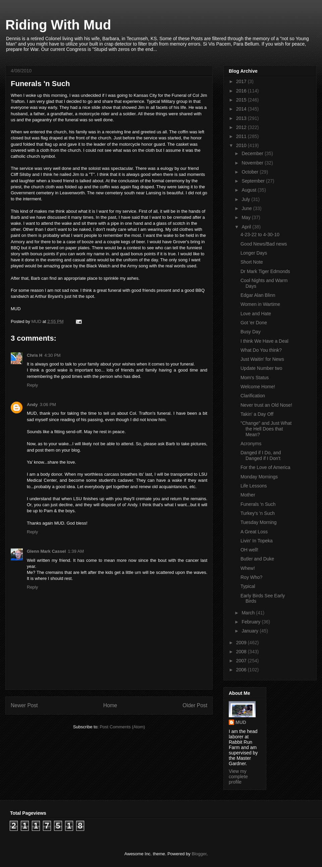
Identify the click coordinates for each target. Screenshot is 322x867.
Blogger (199, 853)
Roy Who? (251, 577)
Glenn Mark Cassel (46, 551)
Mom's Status (254, 377)
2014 (242, 109)
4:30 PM (52, 355)
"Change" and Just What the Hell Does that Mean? (265, 428)
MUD (240, 722)
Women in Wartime (260, 304)
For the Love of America (265, 467)
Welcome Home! (257, 386)
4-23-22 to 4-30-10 (259, 234)
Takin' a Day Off (256, 414)
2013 (242, 118)
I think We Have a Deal (264, 341)
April (246, 226)
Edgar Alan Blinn (257, 295)
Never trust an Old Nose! (266, 405)
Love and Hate (255, 313)
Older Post (194, 705)
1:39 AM (76, 551)
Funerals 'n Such (258, 504)
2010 (242, 145)
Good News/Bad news (263, 244)
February (251, 621)
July (246, 199)
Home (110, 705)
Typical (247, 586)
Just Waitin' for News (262, 359)
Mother (247, 494)
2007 (242, 660)
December (252, 153)
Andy (32, 404)
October (250, 172)
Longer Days (253, 253)
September (253, 181)
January (250, 630)
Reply (32, 385)
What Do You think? (261, 350)
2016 (242, 90)
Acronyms (250, 443)
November (252, 162)
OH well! (249, 549)
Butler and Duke (257, 558)
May (246, 217)
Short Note (251, 262)
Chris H (34, 355)
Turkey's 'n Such (257, 513)
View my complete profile (238, 777)
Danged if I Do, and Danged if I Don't (260, 455)
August (249, 190)
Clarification (252, 395)
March (248, 612)
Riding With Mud (58, 24)
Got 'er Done (253, 322)
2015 (242, 100)
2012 (242, 127)
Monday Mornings (259, 476)
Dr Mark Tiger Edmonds (265, 271)
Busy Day (250, 331)
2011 (242, 136)
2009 (242, 642)
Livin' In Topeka (256, 540)
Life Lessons (253, 485)
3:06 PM (48, 404)
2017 (242, 81)
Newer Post (24, 705)
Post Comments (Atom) (122, 726)
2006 (242, 669)
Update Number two (261, 368)
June (247, 208)
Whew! (247, 568)
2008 (242, 651)
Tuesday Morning (258, 522)
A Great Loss (254, 531)
